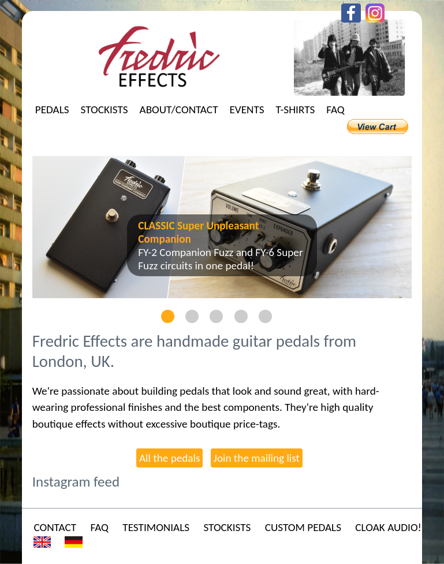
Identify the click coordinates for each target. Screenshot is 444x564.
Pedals (52, 109)
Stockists (104, 109)
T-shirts (295, 109)
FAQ (335, 109)
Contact (54, 527)
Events (247, 109)
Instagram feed (76, 482)
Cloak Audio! (388, 527)
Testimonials (155, 527)
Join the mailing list (257, 458)
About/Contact (179, 109)
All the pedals (169, 458)
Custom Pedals (303, 527)
